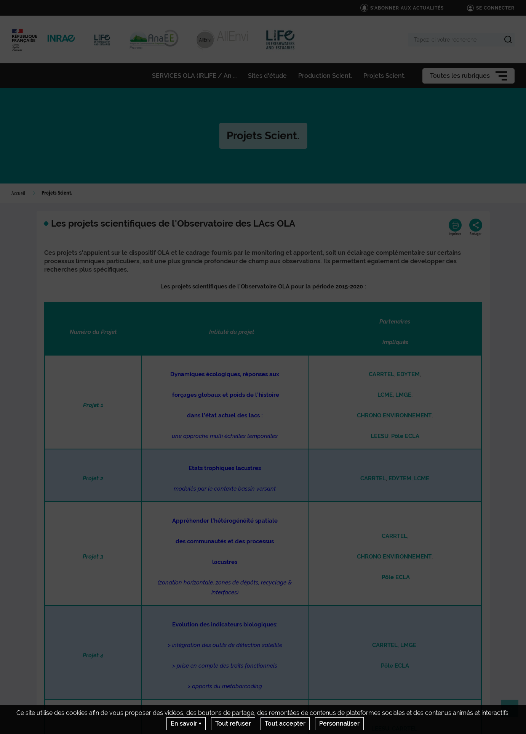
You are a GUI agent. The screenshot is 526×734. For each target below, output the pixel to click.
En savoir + (186, 723)
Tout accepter (285, 723)
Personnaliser (339, 723)
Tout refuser (233, 723)
